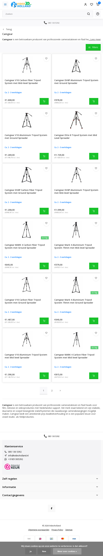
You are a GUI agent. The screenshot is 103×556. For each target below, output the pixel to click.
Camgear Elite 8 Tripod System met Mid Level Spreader (75, 137)
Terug (7, 29)
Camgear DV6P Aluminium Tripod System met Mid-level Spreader (76, 191)
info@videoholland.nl (18, 455)
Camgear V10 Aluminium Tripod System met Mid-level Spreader (26, 356)
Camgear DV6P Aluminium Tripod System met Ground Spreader (76, 82)
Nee (44, 551)
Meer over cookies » (67, 551)
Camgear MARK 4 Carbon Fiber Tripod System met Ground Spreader (25, 246)
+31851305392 (15, 459)
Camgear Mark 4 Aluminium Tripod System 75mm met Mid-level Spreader (74, 246)
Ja (31, 551)
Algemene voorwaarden (38, 529)
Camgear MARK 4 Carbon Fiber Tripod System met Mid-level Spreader (74, 356)
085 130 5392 (15, 451)
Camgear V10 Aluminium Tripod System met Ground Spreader (26, 137)
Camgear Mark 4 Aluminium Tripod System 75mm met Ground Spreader (73, 301)
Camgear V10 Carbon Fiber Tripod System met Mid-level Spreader (23, 82)
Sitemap (69, 529)
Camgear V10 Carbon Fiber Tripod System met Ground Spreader (23, 301)
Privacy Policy (57, 529)
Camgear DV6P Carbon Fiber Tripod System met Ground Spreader (23, 191)
